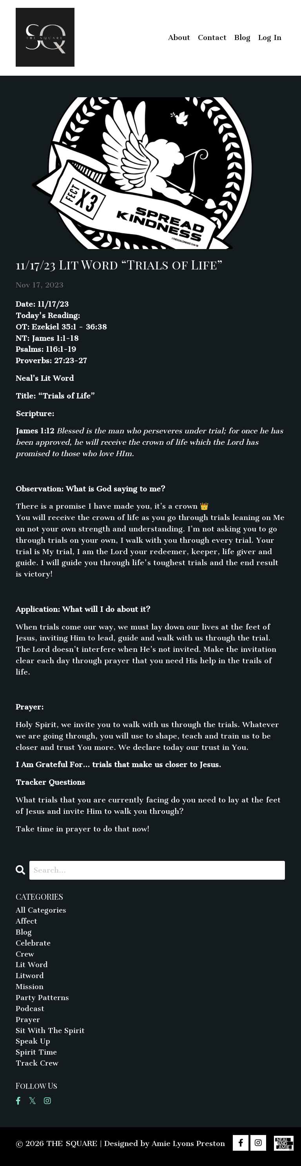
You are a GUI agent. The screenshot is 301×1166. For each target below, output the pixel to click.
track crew (38, 1068)
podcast (30, 1012)
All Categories (41, 910)
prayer (28, 1023)
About (179, 37)
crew (25, 955)
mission (30, 989)
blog (24, 933)
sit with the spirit (51, 1034)
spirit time (37, 1057)
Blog (242, 37)
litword (30, 978)
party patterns (43, 1001)
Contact (212, 37)
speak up (33, 1046)
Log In (269, 37)
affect (27, 921)
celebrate (34, 944)
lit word (32, 966)
